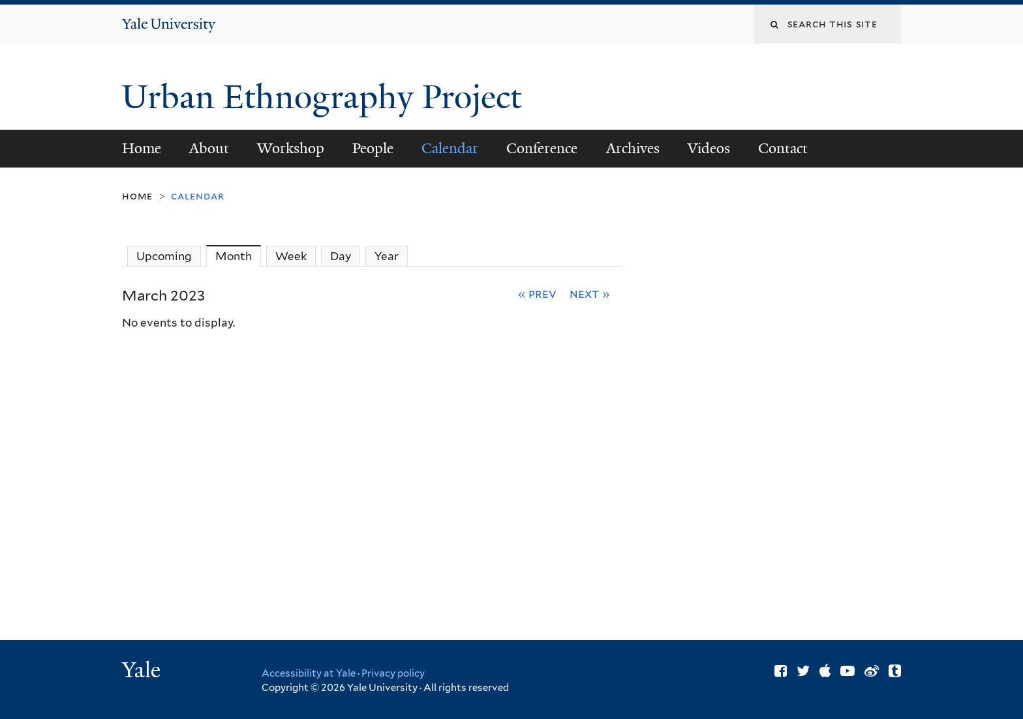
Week (291, 256)
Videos (709, 148)
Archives (633, 148)
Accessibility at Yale (309, 673)
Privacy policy (393, 673)
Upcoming (164, 256)
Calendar (449, 148)
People (372, 148)
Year (386, 256)
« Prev (537, 293)
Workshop (290, 148)
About (209, 148)
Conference (541, 148)
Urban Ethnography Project (325, 97)
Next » (590, 293)
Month (238, 256)
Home (141, 148)
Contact (783, 148)
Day (340, 256)
